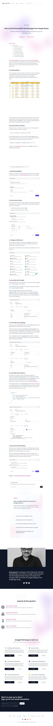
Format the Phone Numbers (17, 46)
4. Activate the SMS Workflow (18, 56)
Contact (21, 3)
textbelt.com (13, 282)
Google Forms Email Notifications (38, 661)
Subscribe (22, 703)
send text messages (34, 60)
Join (41, 486)
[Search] (33, 3)
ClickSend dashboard (33, 381)
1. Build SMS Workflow (16, 48)
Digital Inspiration (25, 722)
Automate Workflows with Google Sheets (22, 475)
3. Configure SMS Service (17, 51)
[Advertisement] (26, 13)
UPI (28, 716)
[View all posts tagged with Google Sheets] (22, 37)
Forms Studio (19, 716)
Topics (17, 3)
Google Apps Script (15, 579)
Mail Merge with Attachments (13, 648)
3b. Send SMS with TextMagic (18, 53)
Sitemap (42, 716)
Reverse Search (33, 716)
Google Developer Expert (21, 576)
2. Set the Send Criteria (17, 49)
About (13, 3)
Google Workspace (33, 577)
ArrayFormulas (19, 146)
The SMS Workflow (14, 45)
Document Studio (14, 60)
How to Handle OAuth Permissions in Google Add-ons (25, 502)
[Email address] (24, 487)
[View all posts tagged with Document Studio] (30, 37)
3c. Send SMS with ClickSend (17, 55)
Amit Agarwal (13, 572)
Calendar (24, 716)
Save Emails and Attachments (13, 661)
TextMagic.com (21, 325)
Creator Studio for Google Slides (38, 674)
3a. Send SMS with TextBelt (17, 52)
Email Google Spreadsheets (13, 674)
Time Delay (21, 453)
